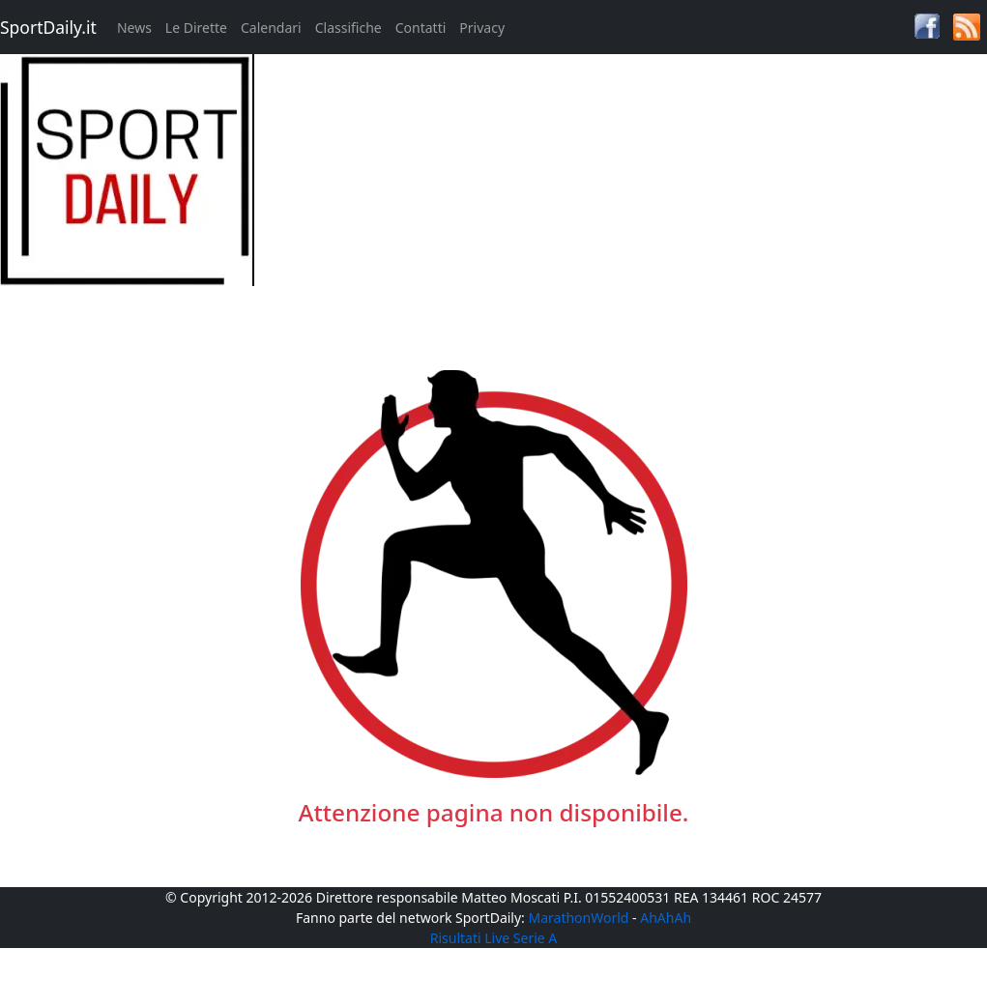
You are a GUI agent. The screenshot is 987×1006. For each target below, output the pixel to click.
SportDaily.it (48, 27)
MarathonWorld (579, 917)
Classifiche (348, 27)
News (134, 27)
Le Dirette (196, 27)
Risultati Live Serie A (494, 938)
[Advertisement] (617, 189)
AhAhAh (665, 917)
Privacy (482, 27)
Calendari (271, 27)
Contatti (421, 27)
